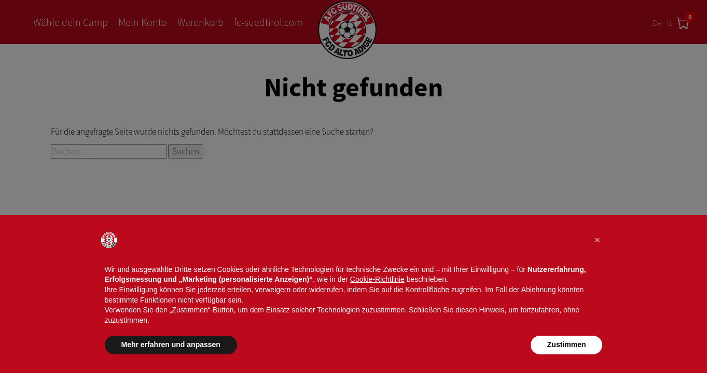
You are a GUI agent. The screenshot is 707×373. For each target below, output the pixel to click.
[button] (597, 240)
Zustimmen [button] (566, 344)
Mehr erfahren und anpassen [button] (170, 344)
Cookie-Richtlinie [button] (377, 279)
